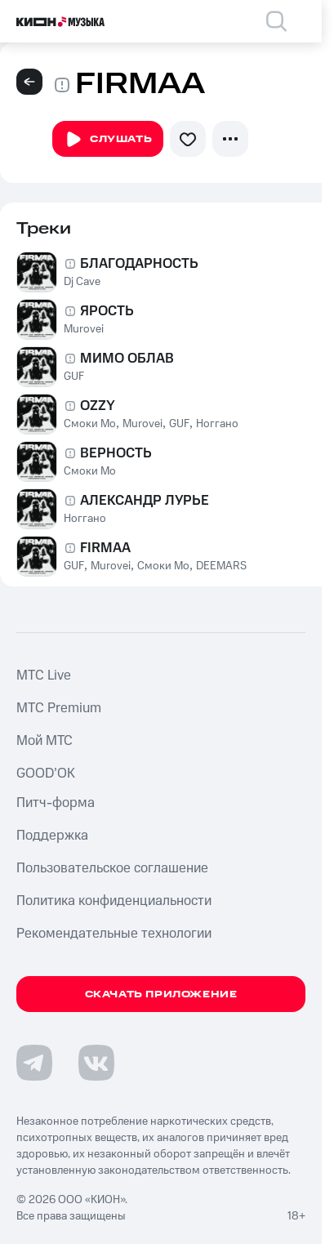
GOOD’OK (45, 773)
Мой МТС (44, 741)
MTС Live (43, 675)
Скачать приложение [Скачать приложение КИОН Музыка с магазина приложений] (161, 994)
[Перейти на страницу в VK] (96, 1063)
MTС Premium (58, 708)
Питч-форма (55, 803)
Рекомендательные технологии (114, 933)
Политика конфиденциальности (114, 901)
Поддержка (52, 835)
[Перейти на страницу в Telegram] (34, 1063)
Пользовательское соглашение (112, 868)
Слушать (108, 139)
